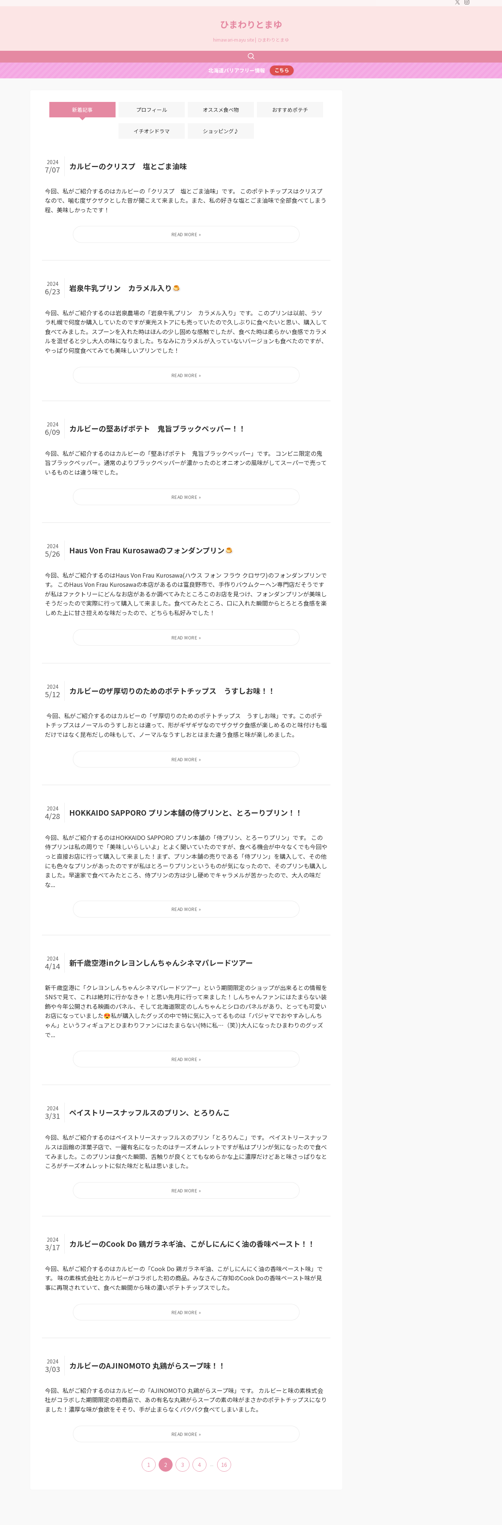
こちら (282, 70)
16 (224, 1464)
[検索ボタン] (251, 57)
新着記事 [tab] (82, 109)
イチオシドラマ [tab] (152, 131)
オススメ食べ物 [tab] (221, 109)
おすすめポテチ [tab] (290, 109)
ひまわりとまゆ (251, 24)
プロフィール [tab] (151, 109)
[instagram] (467, 4)
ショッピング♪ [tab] (221, 131)
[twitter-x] (457, 4)
